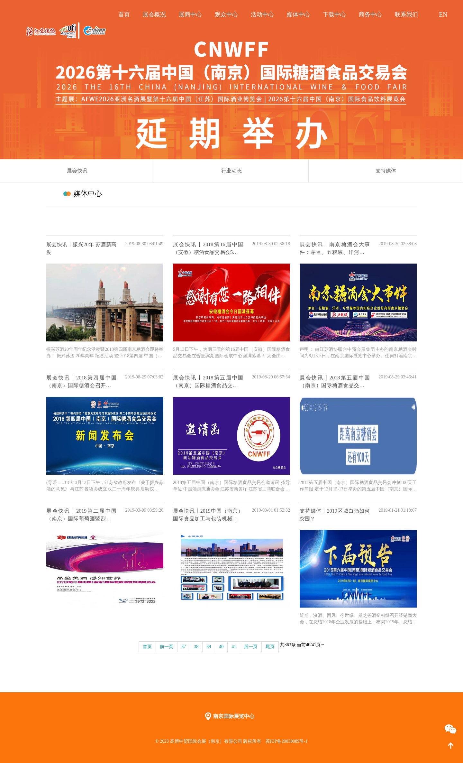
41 (234, 646)
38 (196, 646)
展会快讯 (77, 170)
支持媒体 (386, 170)
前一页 (166, 646)
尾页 (270, 646)
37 (183, 646)
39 (208, 646)
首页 (147, 646)
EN (443, 13)
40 (221, 646)
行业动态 (231, 170)
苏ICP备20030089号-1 (287, 741)
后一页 (251, 646)
